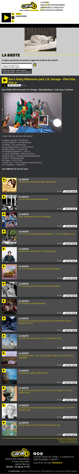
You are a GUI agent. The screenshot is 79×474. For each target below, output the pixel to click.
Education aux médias (51, 10)
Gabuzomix (21, 16)
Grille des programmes (52, 5)
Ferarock (57, 463)
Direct (18, 14)
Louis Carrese (59, 471)
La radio (44, 2)
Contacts (68, 457)
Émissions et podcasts (52, 7)
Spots (54, 459)
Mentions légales (71, 471)
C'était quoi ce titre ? (46, 457)
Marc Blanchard (34, 471)
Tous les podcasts (67, 440)
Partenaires (40, 459)
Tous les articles (68, 442)
